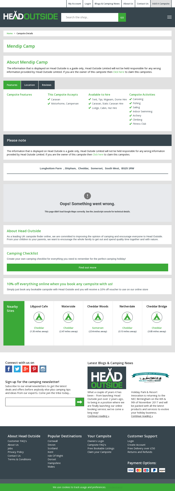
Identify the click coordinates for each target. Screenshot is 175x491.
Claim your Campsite (99, 452)
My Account (74, 3)
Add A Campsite (161, 3)
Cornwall (53, 441)
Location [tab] (29, 85)
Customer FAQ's (17, 441)
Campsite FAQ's (97, 444)
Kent (50, 452)
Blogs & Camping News (107, 3)
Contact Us (143, 3)
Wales (51, 466)
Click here (118, 72)
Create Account (136, 444)
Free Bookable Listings (101, 448)
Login (88, 3)
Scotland (53, 448)
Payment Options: (141, 463)
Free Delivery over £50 (141, 448)
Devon (51, 444)
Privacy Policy (16, 452)
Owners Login (96, 441)
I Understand (114, 487)
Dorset (52, 459)
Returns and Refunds (139, 452)
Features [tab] (12, 85)
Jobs (10, 448)
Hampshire (54, 463)
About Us (128, 3)
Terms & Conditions (19, 459)
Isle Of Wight (55, 455)
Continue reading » (98, 416)
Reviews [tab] (46, 85)
